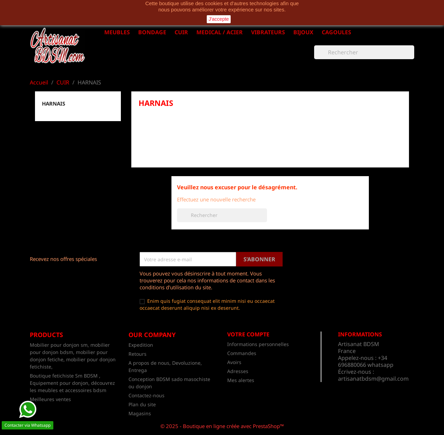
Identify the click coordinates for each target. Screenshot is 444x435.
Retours (137, 354)
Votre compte (248, 334)
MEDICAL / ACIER (219, 32)
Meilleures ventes (50, 399)
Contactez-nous (146, 395)
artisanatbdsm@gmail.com (373, 378)
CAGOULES (336, 32)
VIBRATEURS (268, 32)
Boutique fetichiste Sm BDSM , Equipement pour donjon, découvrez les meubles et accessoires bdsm (72, 382)
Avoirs (234, 362)
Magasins (139, 413)
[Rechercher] (364, 52)
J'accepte (218, 19)
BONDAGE (152, 32)
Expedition (140, 345)
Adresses (237, 371)
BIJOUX (303, 32)
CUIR (181, 32)
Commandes (241, 353)
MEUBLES (117, 32)
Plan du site (142, 404)
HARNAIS (53, 103)
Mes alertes (240, 380)
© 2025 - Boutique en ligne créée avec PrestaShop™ (222, 426)
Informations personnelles (258, 344)
